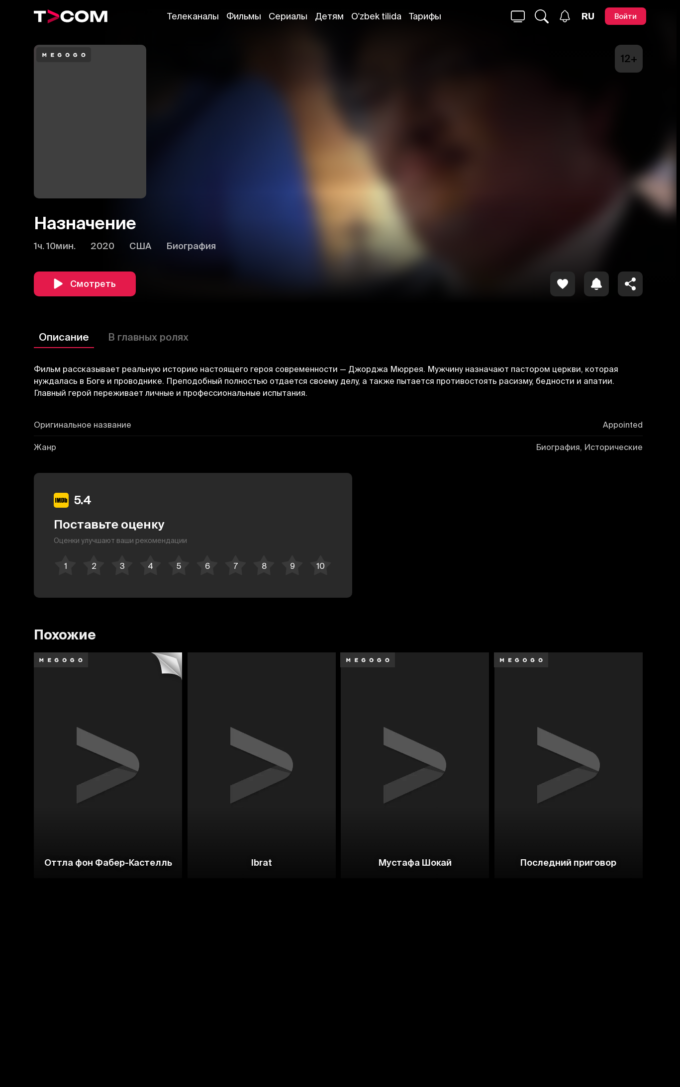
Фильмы (243, 16)
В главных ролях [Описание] (148, 337)
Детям (329, 16)
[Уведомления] (565, 16)
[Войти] (625, 16)
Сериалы (288, 16)
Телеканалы (193, 16)
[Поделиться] (630, 284)
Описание (64, 337)
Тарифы (425, 16)
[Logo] (70, 16)
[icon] (562, 284)
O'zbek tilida (376, 16)
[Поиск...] (518, 16)
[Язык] (588, 16)
